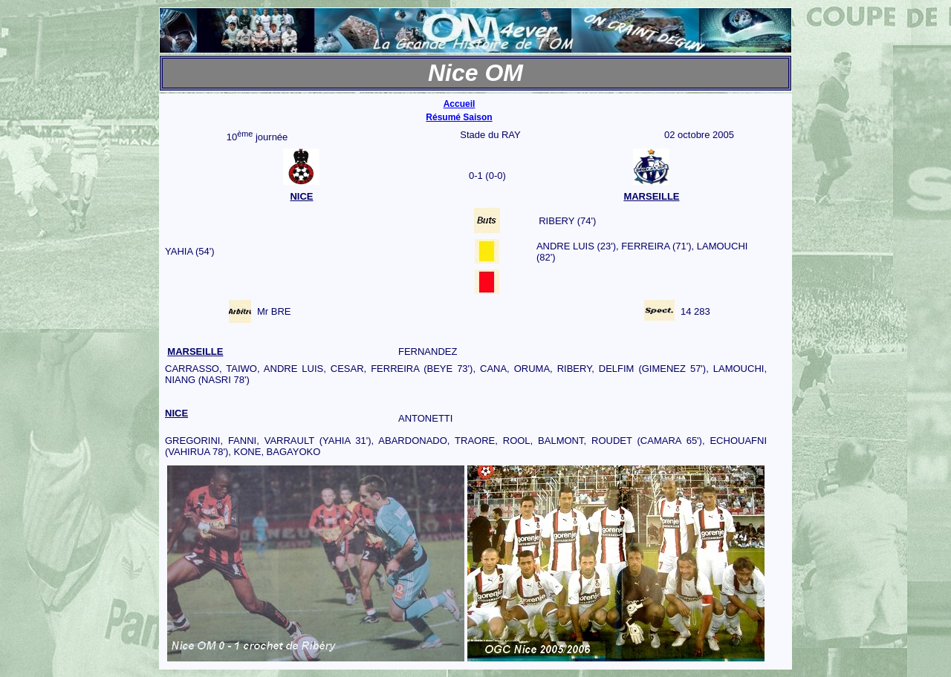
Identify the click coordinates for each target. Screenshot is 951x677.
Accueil (460, 104)
